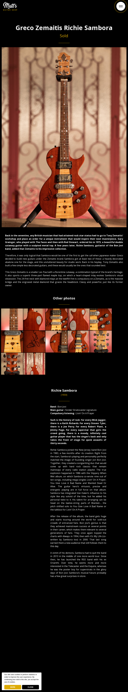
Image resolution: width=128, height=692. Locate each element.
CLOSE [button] (30, 687)
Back (64, 8)
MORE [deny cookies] (12, 687)
